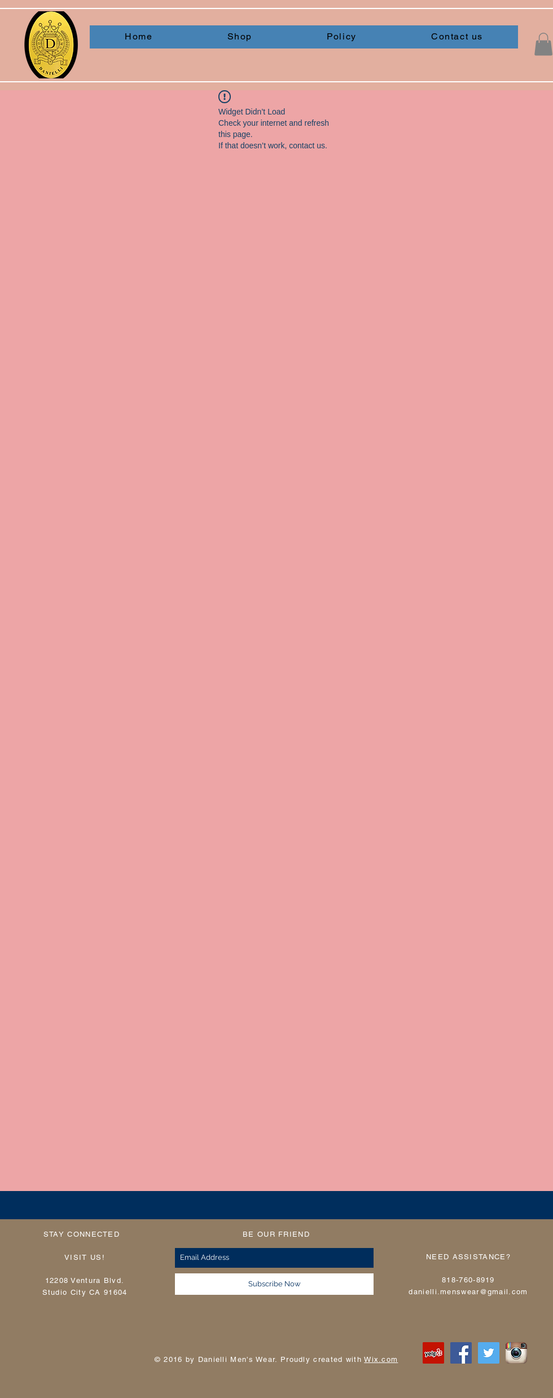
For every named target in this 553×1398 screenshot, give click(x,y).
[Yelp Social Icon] (433, 1353)
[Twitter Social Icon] (488, 1353)
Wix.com (381, 1359)
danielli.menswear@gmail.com (468, 1291)
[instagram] (516, 1353)
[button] (543, 44)
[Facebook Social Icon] (461, 1353)
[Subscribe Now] (274, 1284)
